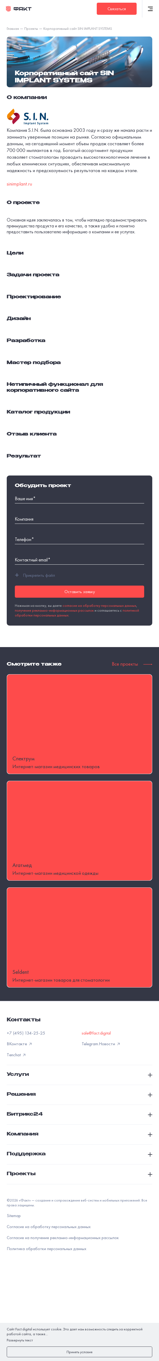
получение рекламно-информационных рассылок (54, 610)
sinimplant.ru (19, 183)
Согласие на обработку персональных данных (49, 1313)
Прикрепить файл (35, 575)
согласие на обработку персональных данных (99, 605)
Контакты (23, 1107)
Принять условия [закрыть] (79, 1351)
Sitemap (14, 1302)
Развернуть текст (20, 1340)
